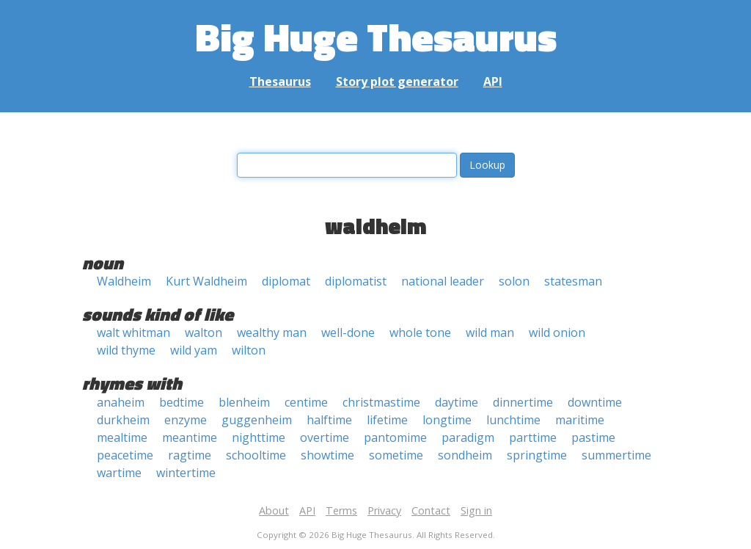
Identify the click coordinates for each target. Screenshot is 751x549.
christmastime (381, 402)
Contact (430, 510)
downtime (595, 402)
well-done (348, 332)
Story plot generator (397, 81)
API (492, 81)
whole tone (420, 332)
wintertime (186, 473)
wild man (490, 332)
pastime (593, 437)
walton (203, 332)
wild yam (193, 350)
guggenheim (256, 420)
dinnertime (523, 402)
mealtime (122, 437)
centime (306, 402)
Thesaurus (280, 81)
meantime (189, 437)
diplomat (286, 281)
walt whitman (133, 332)
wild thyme (126, 350)
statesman (573, 281)
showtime (327, 455)
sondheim (465, 455)
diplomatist (356, 281)
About (274, 510)
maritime (579, 420)
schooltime (256, 455)
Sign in (476, 510)
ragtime (189, 455)
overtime (324, 437)
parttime (533, 437)
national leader (442, 281)
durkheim (123, 420)
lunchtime (513, 420)
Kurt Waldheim (206, 281)
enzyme (185, 420)
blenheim (244, 402)
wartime (119, 473)
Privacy (384, 510)
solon (514, 281)
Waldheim (124, 281)
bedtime (181, 402)
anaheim (120, 402)
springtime (537, 455)
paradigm (468, 437)
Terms (341, 510)
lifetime (387, 420)
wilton (248, 350)
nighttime (258, 437)
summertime (616, 455)
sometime (396, 455)
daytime (456, 402)
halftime (329, 420)
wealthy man (272, 332)
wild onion (557, 332)
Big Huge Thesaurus (376, 36)
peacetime (125, 455)
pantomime (395, 437)
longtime (447, 420)
